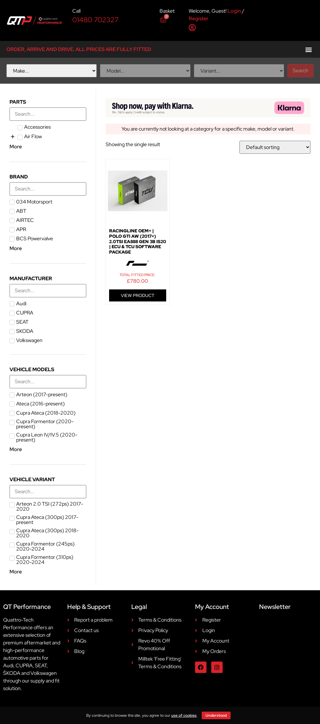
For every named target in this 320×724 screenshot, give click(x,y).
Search (300, 70)
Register (198, 18)
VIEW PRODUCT (137, 295)
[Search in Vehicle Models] (48, 381)
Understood (216, 715)
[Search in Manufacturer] (48, 290)
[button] (308, 49)
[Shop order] (274, 147)
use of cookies (184, 715)
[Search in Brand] (48, 189)
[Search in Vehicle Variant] (48, 491)
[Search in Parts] (48, 114)
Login (234, 11)
